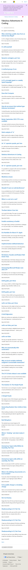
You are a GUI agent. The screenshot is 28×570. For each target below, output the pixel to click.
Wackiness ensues (7, 177)
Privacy (10, 562)
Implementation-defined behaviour (13, 244)
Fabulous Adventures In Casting (11, 154)
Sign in (25, 1)
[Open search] (22, 2)
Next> (3, 542)
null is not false (6, 336)
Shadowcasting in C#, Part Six (11, 509)
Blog (19, 560)
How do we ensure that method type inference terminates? (13, 107)
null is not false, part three (10, 303)
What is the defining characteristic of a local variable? (13, 473)
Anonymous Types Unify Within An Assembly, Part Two (12, 447)
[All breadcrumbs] (3, 17)
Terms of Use (18, 564)
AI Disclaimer (5, 560)
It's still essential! (7, 47)
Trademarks (5, 566)
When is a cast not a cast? (9, 199)
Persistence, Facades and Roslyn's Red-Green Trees (13, 255)
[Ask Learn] (23, 17)
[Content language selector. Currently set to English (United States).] (9, 554)
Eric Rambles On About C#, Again (12, 232)
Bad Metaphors (6, 420)
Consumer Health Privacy (8, 564)
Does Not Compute (8, 93)
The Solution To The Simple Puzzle (12, 385)
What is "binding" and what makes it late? (13, 434)
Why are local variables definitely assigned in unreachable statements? (13, 361)
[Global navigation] (1, 2)
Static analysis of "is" (8, 132)
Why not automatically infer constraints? (10, 348)
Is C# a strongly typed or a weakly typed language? (12, 81)
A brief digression (7, 314)
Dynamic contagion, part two (11, 58)
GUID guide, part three (9, 281)
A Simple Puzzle (6, 396)
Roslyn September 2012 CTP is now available (12, 120)
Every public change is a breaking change (12, 485)
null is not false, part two (9, 325)
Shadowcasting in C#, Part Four (11, 531)
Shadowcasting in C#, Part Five (11, 520)
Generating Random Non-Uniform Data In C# (14, 408)
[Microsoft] (14, 2)
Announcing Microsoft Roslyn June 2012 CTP (12, 268)
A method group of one (9, 69)
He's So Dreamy (6, 498)
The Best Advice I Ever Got (10, 210)
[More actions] (25, 17)
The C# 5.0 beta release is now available (14, 373)
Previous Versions (13, 560)
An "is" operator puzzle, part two (12, 143)
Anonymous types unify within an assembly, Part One (12, 460)
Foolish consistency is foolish (10, 221)
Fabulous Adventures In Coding (11, 16)
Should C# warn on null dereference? (13, 188)
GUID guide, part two (8, 292)
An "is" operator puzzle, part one (12, 166)
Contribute (5, 562)
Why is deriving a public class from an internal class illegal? (13, 35)
